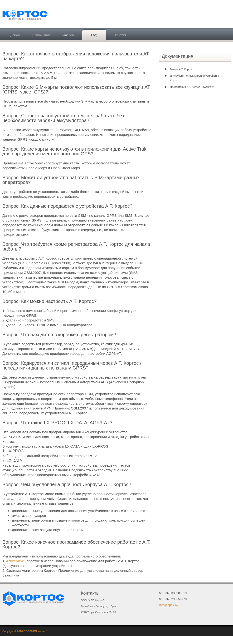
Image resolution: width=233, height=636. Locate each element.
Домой (15, 35)
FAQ (94, 35)
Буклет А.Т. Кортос (181, 69)
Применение (41, 35)
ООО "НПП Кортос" (35, 631)
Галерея (68, 35)
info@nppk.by (168, 605)
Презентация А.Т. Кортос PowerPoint (192, 86)
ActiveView (15, 561)
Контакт (120, 35)
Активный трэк (26, 15)
